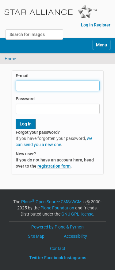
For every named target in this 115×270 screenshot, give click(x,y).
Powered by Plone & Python (57, 226)
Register (102, 24)
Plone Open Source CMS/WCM (51, 201)
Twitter (36, 257)
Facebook (53, 257)
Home (10, 58)
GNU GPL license (77, 214)
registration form (54, 166)
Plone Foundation (57, 207)
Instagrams (75, 257)
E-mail (22, 75)
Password (25, 98)
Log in (87, 24)
